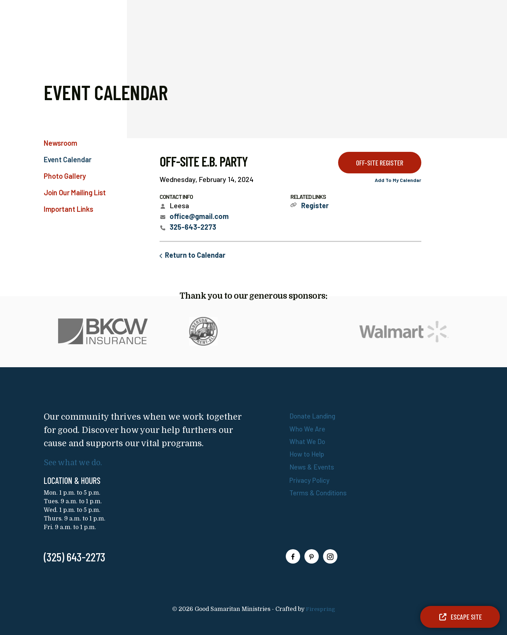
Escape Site (460, 616)
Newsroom (60, 143)
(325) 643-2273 (74, 557)
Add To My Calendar (398, 180)
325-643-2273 (193, 227)
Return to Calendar (195, 255)
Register (315, 205)
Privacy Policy (311, 479)
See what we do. (76, 462)
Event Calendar (67, 159)
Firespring (320, 609)
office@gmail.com (199, 216)
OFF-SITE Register (379, 162)
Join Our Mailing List (75, 192)
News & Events (313, 466)
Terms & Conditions (319, 491)
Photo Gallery (65, 176)
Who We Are (308, 428)
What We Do (308, 440)
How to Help (308, 453)
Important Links (68, 209)
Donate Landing (313, 415)
